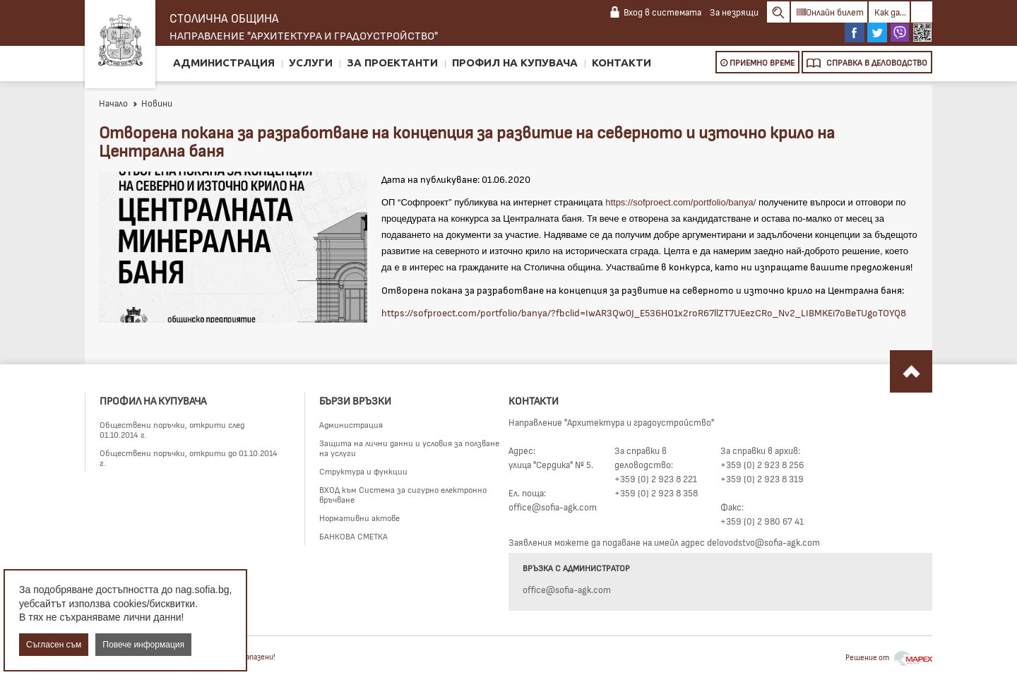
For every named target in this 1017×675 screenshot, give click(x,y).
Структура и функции (363, 471)
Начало (113, 103)
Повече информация (143, 645)
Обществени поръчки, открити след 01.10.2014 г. (172, 429)
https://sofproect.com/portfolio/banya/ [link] (680, 202)
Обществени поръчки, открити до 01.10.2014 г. (189, 457)
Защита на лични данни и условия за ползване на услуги (409, 448)
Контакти (621, 62)
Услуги (311, 62)
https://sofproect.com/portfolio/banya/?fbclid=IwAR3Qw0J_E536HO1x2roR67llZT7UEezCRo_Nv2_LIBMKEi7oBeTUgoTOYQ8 (643, 312)
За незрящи (734, 12)
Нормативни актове (359, 517)
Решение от (888, 657)
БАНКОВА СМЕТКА (353, 536)
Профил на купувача (515, 62)
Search (778, 12)
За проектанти (392, 62)
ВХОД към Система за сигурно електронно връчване (403, 494)
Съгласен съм (53, 645)
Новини (152, 103)
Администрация (224, 62)
